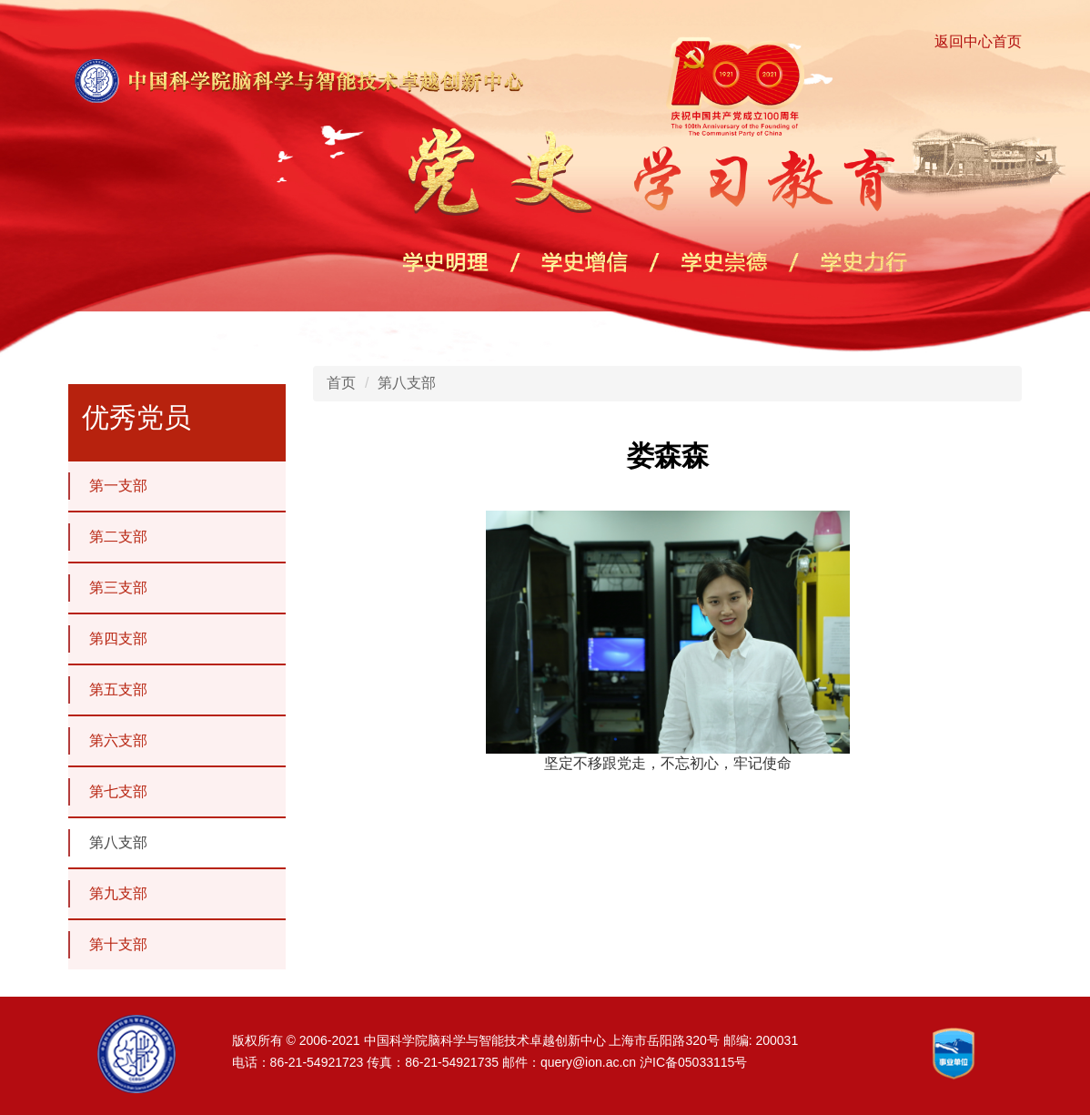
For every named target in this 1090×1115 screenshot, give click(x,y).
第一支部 (107, 486)
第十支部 (107, 944)
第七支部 (107, 792)
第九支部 (107, 893)
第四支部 (107, 639)
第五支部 (107, 690)
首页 (341, 382)
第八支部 (107, 843)
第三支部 (107, 588)
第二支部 (107, 537)
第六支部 (107, 741)
